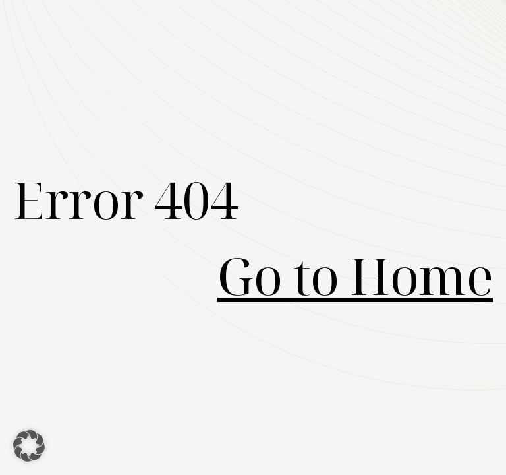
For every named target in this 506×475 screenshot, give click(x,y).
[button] (29, 446)
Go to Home (355, 275)
